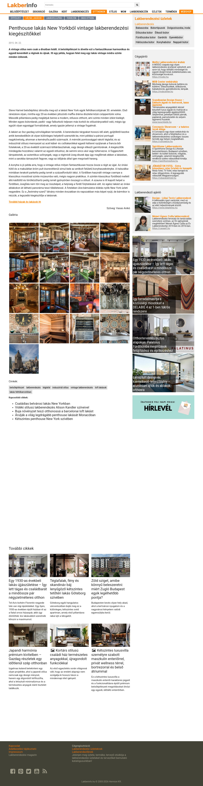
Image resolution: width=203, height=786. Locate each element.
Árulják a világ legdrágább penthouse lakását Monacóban (55, 415)
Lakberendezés (80, 11)
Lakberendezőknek (82, 751)
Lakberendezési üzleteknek (87, 748)
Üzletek (157, 11)
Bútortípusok (158, 27)
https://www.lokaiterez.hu (164, 208)
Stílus (113, 11)
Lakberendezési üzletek (153, 19)
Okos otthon (87, 18)
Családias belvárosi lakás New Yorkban (42, 403)
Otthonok (99, 11)
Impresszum (16, 751)
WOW (123, 11)
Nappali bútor (180, 42)
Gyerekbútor (176, 37)
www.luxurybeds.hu (161, 122)
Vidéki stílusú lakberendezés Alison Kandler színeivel (52, 407)
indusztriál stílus (60, 387)
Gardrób (162, 37)
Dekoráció (39, 11)
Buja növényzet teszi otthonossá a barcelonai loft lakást (54, 411)
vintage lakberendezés (82, 387)
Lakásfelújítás (54, 18)
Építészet (16, 18)
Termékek (171, 11)
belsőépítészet (17, 387)
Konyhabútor (164, 42)
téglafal (46, 387)
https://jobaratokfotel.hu (164, 178)
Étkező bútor (162, 32)
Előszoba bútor (144, 32)
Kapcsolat (14, 745)
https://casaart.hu (161, 228)
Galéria (53, 11)
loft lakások (100, 387)
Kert (64, 11)
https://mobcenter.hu (162, 91)
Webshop (186, 11)
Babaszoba (142, 27)
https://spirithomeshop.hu (165, 161)
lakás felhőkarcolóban (20, 392)
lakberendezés (33, 387)
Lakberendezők (139, 11)
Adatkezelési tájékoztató (22, 748)
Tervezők (71, 18)
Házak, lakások (34, 18)
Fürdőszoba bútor (146, 37)
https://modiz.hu (160, 77)
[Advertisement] (69, 83)
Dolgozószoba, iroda (178, 27)
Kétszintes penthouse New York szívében (44, 419)
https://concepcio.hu (162, 141)
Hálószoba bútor (145, 42)
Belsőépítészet (19, 11)
